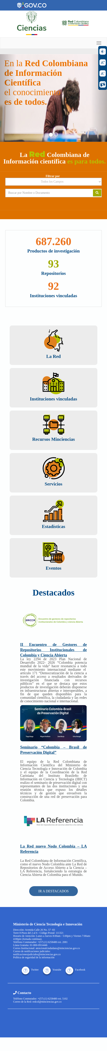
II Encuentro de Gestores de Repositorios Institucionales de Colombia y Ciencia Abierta (53, 649)
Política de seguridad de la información (33, 957)
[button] (8, 98)
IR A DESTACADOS (53, 891)
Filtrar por (53, 176)
